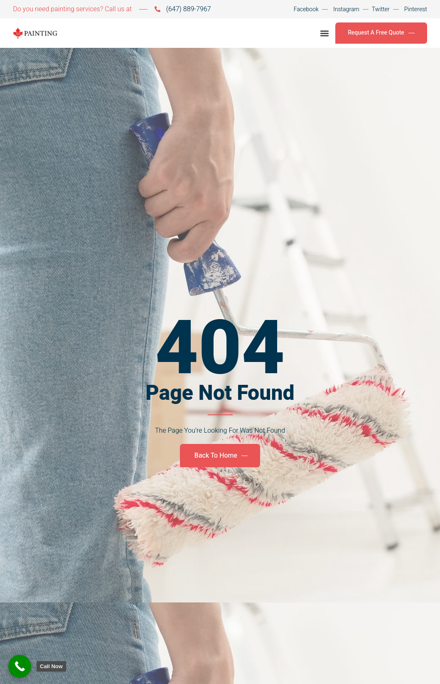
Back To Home (221, 456)
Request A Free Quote (381, 32)
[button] (324, 33)
